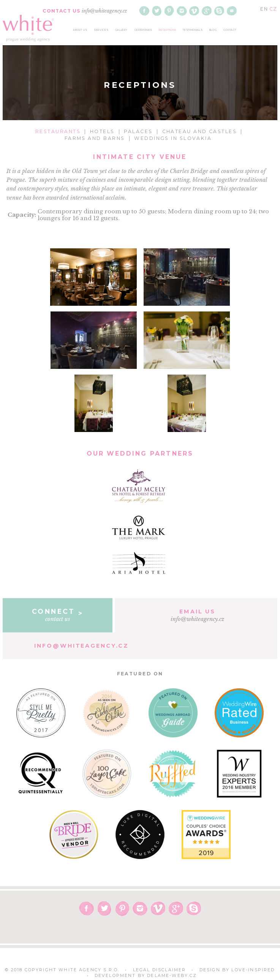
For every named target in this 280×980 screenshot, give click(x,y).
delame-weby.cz (172, 975)
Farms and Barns (95, 138)
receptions (167, 30)
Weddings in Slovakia (173, 138)
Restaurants (58, 131)
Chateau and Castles (199, 131)
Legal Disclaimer (159, 969)
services (101, 30)
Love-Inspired (253, 969)
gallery (121, 30)
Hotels (102, 131)
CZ (273, 9)
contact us (57, 615)
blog (213, 30)
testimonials (192, 30)
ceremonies (143, 30)
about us (80, 30)
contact (230, 30)
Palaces (138, 131)
